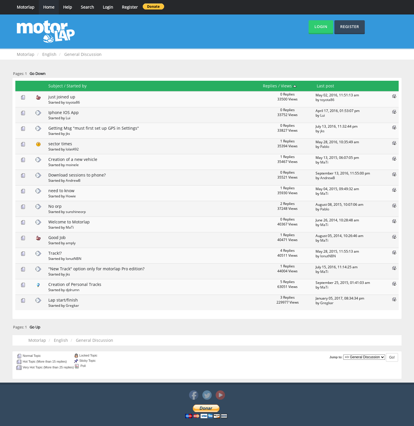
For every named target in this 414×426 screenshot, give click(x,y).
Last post (325, 86)
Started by (77, 86)
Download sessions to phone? (77, 175)
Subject (55, 86)
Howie (71, 196)
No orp (55, 206)
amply (71, 242)
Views (288, 86)
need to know (61, 190)
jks (68, 133)
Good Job (57, 237)
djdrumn (72, 289)
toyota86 (73, 102)
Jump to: (335, 357)
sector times (60, 143)
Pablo (324, 146)
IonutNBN (73, 258)
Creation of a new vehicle (72, 159)
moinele (72, 164)
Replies (270, 86)
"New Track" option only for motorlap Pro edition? (96, 268)
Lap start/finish (63, 300)
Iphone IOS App (63, 112)
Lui (68, 117)
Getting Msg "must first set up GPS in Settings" (93, 128)
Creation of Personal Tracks (74, 284)
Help (67, 7)
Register (130, 7)
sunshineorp (76, 211)
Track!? (55, 253)
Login (108, 7)
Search (87, 7)
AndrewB (73, 180)
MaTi (324, 162)
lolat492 (72, 149)
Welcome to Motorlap (69, 222)
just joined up (61, 97)
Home (48, 7)
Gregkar (72, 305)
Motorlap (25, 7)
